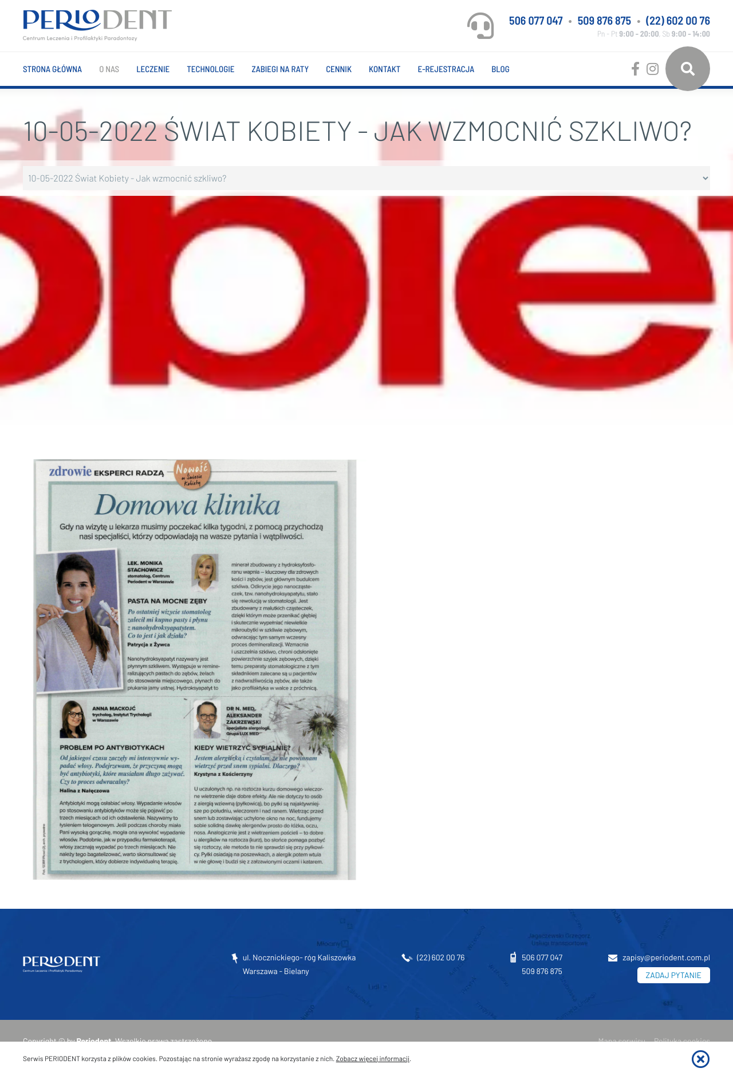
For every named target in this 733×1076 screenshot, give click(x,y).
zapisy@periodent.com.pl (666, 957)
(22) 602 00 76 (678, 20)
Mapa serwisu (621, 1041)
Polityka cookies (682, 1041)
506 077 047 (535, 20)
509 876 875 (604, 20)
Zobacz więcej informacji (372, 1059)
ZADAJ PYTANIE (674, 975)
